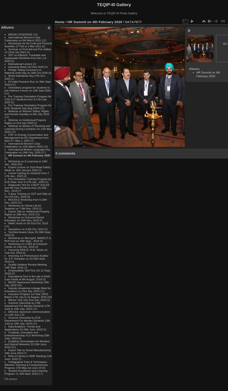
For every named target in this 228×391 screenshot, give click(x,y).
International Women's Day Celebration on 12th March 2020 (24, 145)
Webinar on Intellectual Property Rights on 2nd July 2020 (25, 121)
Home (60, 22)
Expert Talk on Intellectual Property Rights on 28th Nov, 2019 (27, 213)
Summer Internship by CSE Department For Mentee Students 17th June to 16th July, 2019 (27, 305)
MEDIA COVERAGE (20, 34)
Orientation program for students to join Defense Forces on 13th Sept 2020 (28, 89)
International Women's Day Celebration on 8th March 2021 (23, 39)
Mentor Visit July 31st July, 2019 (27, 299)
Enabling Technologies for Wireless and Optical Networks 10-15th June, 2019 (27, 344)
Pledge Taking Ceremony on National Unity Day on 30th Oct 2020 (26, 71)
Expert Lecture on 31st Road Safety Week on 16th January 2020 (28, 169)
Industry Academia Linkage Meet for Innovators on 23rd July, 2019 (28, 290)
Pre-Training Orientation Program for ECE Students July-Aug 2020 (28, 107)
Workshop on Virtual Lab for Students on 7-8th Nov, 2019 (23, 207)
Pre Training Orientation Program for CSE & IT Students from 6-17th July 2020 (28, 99)
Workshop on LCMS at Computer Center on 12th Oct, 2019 (26, 245)
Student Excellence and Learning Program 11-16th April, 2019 (26, 372)
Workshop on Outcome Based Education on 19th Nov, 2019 (24, 219)
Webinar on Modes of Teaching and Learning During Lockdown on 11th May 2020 (28, 128)
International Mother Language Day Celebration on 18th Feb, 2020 (27, 151)
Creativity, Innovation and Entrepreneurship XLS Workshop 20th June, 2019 (27, 335)
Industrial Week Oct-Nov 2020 (26, 66)
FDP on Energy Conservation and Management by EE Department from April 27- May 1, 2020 (27, 137)
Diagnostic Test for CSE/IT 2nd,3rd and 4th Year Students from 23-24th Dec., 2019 (27, 187)
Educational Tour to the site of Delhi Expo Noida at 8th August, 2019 (27, 278)
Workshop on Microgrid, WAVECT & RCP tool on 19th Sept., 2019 (28, 239)
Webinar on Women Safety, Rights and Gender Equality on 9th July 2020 (27, 113)
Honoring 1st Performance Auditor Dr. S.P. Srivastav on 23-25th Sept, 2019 (27, 258)
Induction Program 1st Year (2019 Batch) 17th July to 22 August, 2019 (26, 295)
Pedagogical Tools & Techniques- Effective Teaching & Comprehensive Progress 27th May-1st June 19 (26, 364)
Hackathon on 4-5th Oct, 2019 (26, 229)
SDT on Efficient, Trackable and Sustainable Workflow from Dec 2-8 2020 (25, 58)
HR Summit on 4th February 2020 (29, 155)
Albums (7, 27)
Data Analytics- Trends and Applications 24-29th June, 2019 (24, 328)
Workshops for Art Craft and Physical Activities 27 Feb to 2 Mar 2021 (28, 45)
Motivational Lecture (20, 63)
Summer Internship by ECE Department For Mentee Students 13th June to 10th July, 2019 (27, 320)
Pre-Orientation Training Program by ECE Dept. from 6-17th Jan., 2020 (28, 180)
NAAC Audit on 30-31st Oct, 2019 (28, 223)
